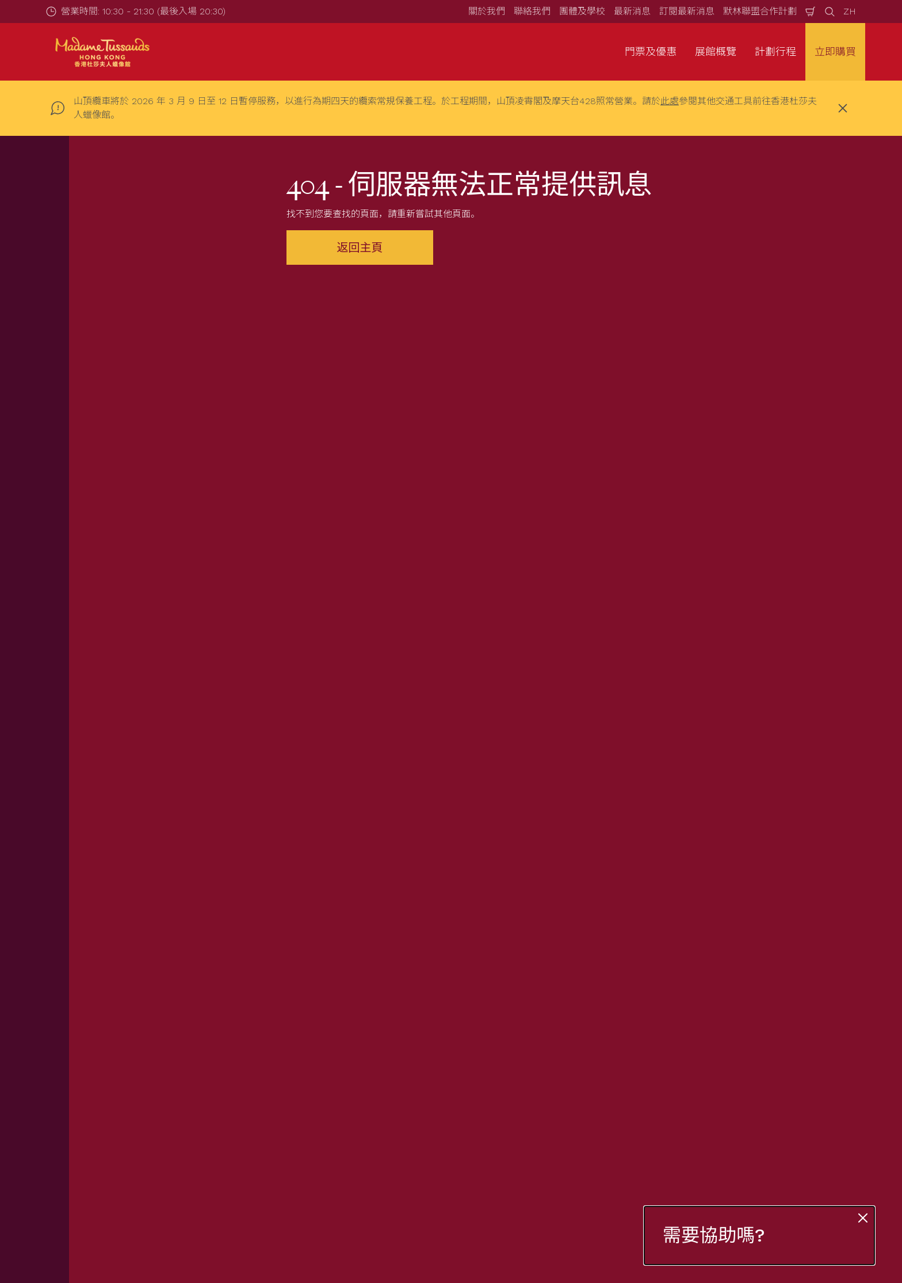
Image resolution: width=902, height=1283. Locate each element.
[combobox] (429, 869)
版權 (694, 1062)
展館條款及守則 (717, 1022)
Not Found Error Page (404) (197, 962)
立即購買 (835, 51)
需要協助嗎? (714, 1235)
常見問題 (323, 1062)
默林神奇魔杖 (522, 1081)
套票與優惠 (138, 1042)
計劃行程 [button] (775, 51)
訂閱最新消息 (686, 11)
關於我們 (486, 11)
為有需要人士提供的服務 (355, 1081)
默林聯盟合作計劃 (760, 11)
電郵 (175, 699)
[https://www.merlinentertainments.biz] (155, 1176)
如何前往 (323, 1042)
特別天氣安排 (332, 1102)
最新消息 (632, 11)
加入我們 (513, 1102)
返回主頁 (360, 247)
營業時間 (323, 1022)
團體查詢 (133, 1062)
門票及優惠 (138, 1022)
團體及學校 (582, 11)
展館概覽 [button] (715, 51)
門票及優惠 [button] (650, 51)
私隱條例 (703, 1042)
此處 (669, 101)
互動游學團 (138, 1081)
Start (123, 962)
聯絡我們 (532, 11)
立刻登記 (338, 760)
